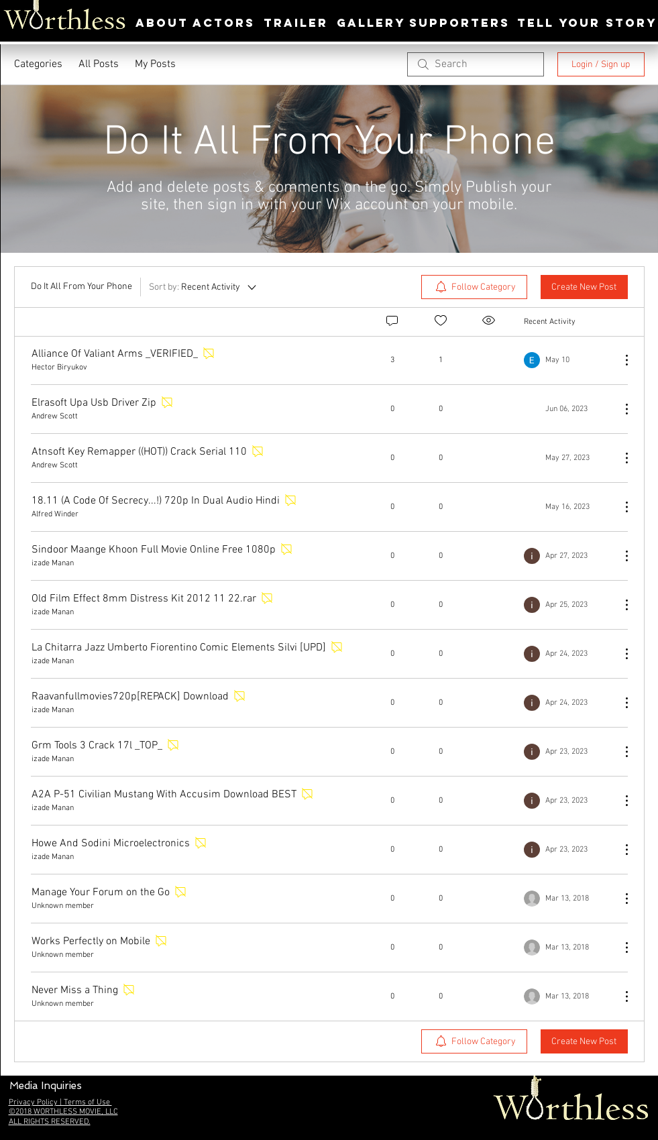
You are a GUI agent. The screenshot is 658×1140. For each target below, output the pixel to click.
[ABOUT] (162, 23)
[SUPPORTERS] (459, 23)
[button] (45, 1086)
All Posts (98, 64)
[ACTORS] (224, 23)
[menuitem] (474, 287)
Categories (38, 64)
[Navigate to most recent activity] (567, 360)
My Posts (155, 64)
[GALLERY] (371, 23)
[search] (475, 64)
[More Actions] (620, 360)
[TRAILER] (296, 23)
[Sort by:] (203, 287)
